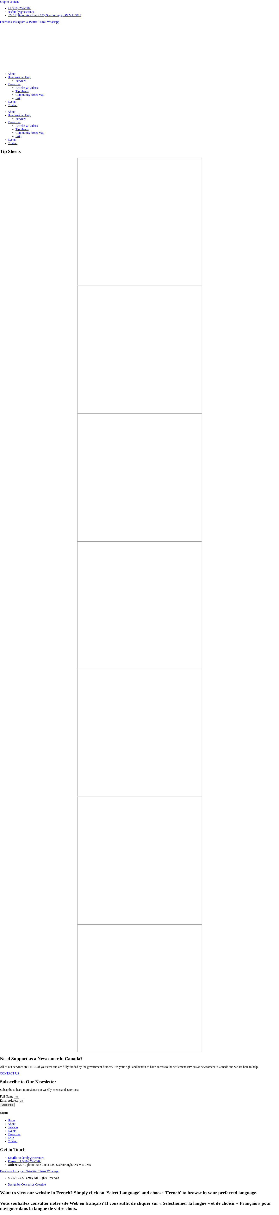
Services (21, 80)
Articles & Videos (27, 87)
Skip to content (9, 1)
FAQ (19, 98)
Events (12, 101)
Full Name (7, 1096)
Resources (14, 84)
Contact (12, 105)
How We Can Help (19, 77)
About (12, 73)
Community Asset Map (30, 94)
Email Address (9, 1100)
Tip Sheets (22, 91)
